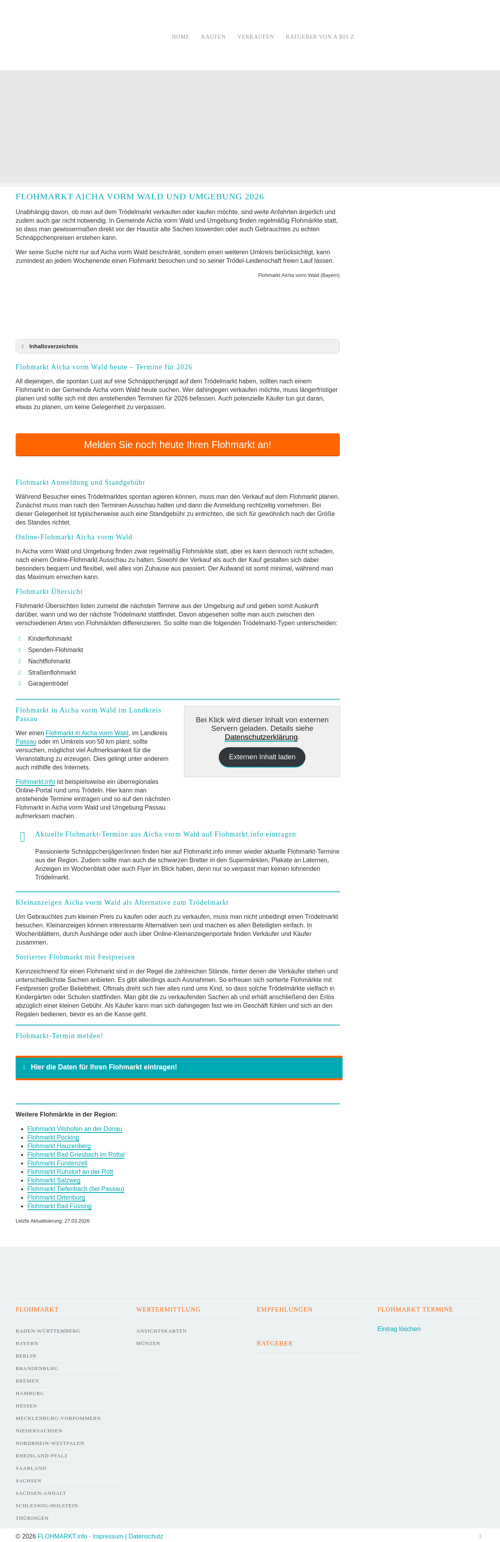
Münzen (148, 1340)
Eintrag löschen (398, 1326)
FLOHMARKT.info (62, 1533)
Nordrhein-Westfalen (50, 1440)
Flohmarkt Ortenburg (56, 1194)
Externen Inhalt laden (262, 754)
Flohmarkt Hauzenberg (59, 1143)
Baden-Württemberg (48, 1328)
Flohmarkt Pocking (53, 1134)
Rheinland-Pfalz (42, 1453)
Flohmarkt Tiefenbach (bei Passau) (75, 1186)
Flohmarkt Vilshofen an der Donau (74, 1126)
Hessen (26, 1403)
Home (180, 37)
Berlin (26, 1353)
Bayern (27, 1340)
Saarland (31, 1465)
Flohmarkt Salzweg (53, 1177)
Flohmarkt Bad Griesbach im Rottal (76, 1152)
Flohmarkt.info (35, 779)
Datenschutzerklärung (261, 734)
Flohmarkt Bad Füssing (59, 1203)
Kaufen (213, 37)
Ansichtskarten (161, 1328)
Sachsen (28, 1478)
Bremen (27, 1378)
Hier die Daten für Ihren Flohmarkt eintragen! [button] (98, 1064)
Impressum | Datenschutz (128, 1533)
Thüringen (32, 1515)
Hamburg (30, 1390)
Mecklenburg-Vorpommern (58, 1415)
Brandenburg (37, 1365)
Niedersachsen (39, 1428)
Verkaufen (256, 37)
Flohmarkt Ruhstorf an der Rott (70, 1169)
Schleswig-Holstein (47, 1503)
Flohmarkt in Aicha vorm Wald (87, 730)
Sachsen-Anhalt (41, 1490)
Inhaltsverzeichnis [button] (48, 346)
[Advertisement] (250, 128)
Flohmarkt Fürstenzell (57, 1160)
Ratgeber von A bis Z (320, 37)
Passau (26, 739)
